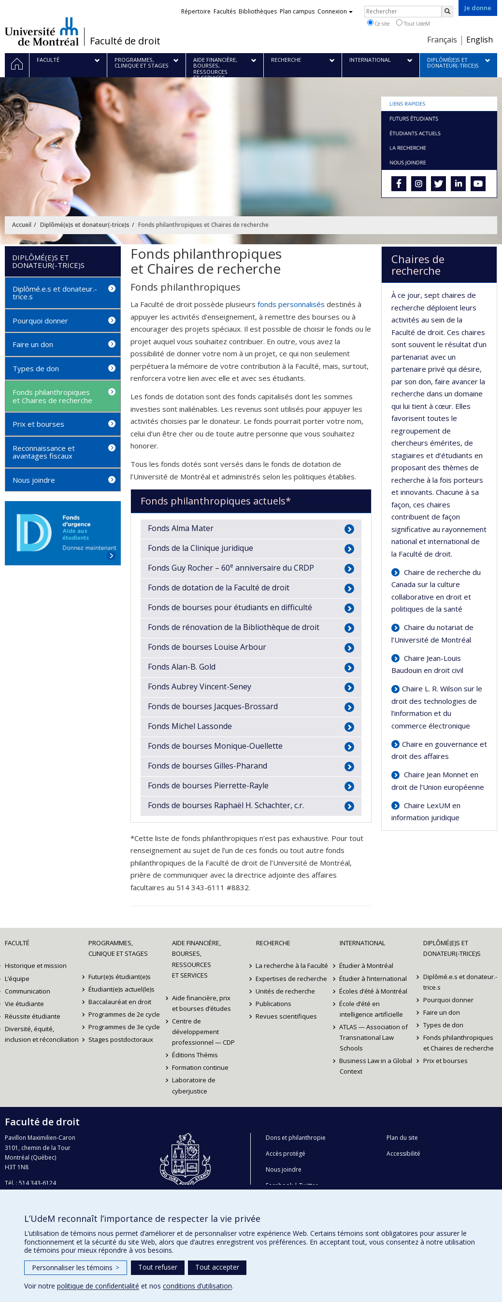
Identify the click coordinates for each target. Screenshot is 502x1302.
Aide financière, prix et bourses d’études (201, 1003)
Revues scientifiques (286, 1016)
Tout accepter (217, 1267)
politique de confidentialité (98, 1285)
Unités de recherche (286, 991)
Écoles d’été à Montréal (374, 991)
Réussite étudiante (32, 1016)
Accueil (21, 225)
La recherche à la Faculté (292, 965)
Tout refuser (157, 1267)
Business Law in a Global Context (376, 1066)
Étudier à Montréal (367, 965)
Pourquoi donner (40, 320)
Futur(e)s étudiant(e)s (119, 976)
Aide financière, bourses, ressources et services (196, 958)
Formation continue (200, 1067)
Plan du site (402, 1138)
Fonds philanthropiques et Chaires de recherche (52, 396)
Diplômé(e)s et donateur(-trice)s (84, 225)
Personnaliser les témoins (75, 1267)
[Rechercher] (447, 11)
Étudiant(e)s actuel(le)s (121, 989)
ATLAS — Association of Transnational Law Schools (374, 1037)
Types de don (36, 368)
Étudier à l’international (373, 978)
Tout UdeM (413, 23)
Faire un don (33, 344)
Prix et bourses (38, 424)
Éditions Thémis (195, 1054)
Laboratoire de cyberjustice (193, 1085)
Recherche (273, 942)
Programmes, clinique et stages (118, 948)
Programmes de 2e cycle (124, 1014)
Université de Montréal (42, 31)
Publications (274, 1003)
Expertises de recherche (292, 978)
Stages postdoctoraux (120, 1039)
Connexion (335, 11)
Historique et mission (36, 965)
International (362, 942)
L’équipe (17, 978)
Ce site (378, 23)
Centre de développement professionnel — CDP (203, 1032)
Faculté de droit (125, 41)
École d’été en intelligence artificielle (371, 1009)
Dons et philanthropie (296, 1138)
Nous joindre (34, 480)
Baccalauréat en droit (119, 1001)
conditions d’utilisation (197, 1285)
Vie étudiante (24, 1003)
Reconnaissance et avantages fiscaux (44, 452)
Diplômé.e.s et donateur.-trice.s (55, 293)
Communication (27, 991)
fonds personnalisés (291, 304)
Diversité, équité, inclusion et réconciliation (42, 1034)
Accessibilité (403, 1153)
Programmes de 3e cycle (124, 1026)
